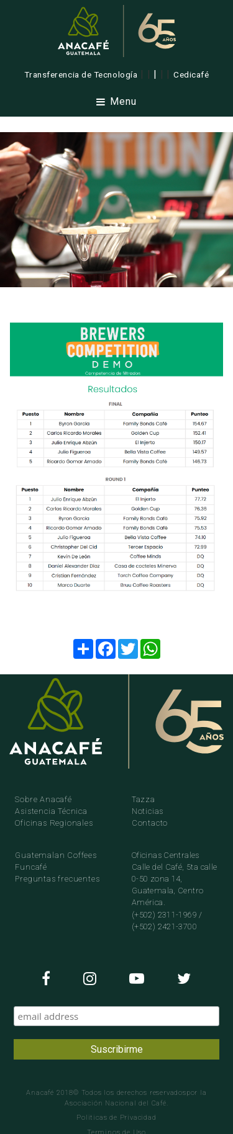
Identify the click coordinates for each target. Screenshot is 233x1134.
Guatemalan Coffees (55, 855)
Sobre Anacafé (43, 799)
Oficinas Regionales (54, 823)
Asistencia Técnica (51, 811)
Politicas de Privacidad (116, 1118)
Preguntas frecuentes (57, 878)
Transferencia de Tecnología (81, 74)
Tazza (143, 799)
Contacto (150, 823)
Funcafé (31, 867)
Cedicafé (191, 74)
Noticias (147, 811)
